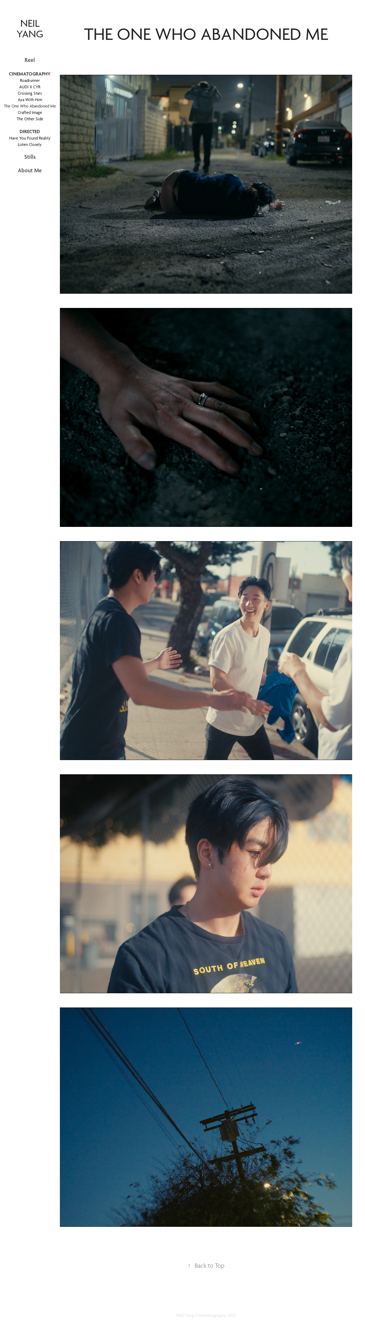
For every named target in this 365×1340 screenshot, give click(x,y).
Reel (30, 60)
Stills (30, 156)
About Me (30, 170)
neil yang (29, 28)
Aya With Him (30, 99)
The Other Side (30, 118)
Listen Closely (30, 144)
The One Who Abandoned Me (30, 106)
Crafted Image (30, 112)
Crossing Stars (30, 93)
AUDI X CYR (29, 86)
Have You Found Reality (30, 138)
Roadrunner (30, 80)
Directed (30, 131)
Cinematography (30, 74)
